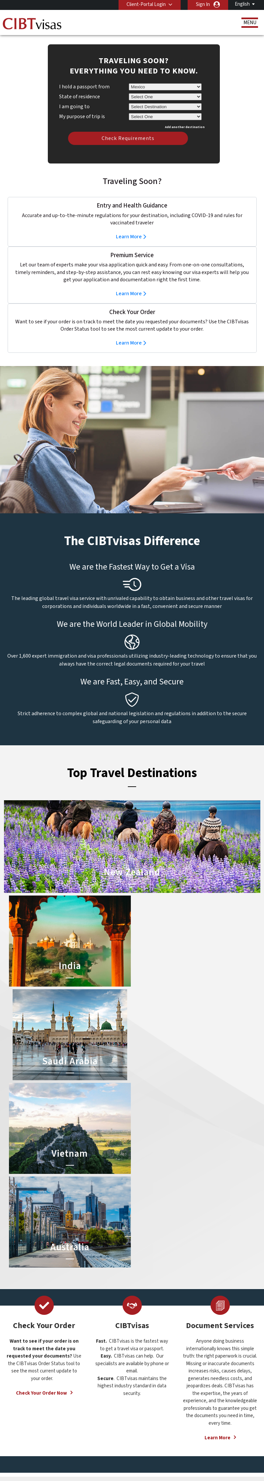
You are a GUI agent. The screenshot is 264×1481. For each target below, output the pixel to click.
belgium (86, 1358)
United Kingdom (95, 1425)
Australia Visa (150, 1359)
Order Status (33, 1381)
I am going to (74, 96)
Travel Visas (32, 1351)
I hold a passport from (84, 76)
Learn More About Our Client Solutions (58, 1447)
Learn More (129, 226)
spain (109, 1410)
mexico (111, 1395)
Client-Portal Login (146, 4)
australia (87, 1350)
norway (112, 1403)
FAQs (115, 1447)
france (85, 1380)
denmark (87, 1373)
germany (113, 1380)
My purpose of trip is (82, 105)
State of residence (79, 86)
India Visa (145, 1351)
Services (28, 1373)
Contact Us (206, 1351)
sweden (86, 1417)
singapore (88, 1410)
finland (111, 1373)
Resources (31, 1366)
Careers (111, 1455)
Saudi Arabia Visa (153, 1366)
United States (118, 1425)
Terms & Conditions (191, 1447)
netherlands (91, 1403)
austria (111, 1350)
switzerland (116, 1417)
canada (85, 1365)
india (83, 1395)
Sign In (203, 4)
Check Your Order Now (41, 1195)
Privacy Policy (146, 1447)
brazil (109, 1358)
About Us (29, 1344)
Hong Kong (89, 1388)
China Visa (146, 1344)
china (109, 1365)
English (242, 4)
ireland (111, 1388)
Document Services (40, 1359)
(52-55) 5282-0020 (212, 1344)
